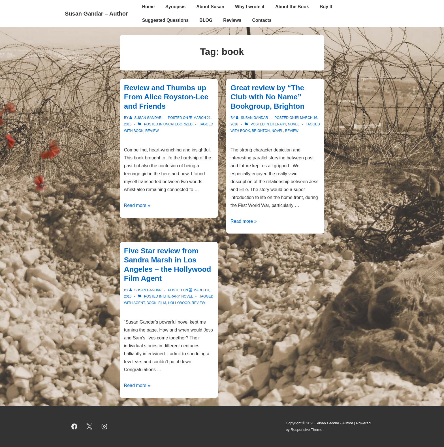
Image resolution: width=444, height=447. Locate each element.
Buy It (326, 6)
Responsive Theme (306, 429)
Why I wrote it (249, 6)
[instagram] (104, 427)
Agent (139, 303)
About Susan (210, 6)
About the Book (292, 6)
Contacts (261, 20)
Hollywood (179, 303)
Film (162, 303)
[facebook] (74, 427)
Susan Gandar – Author (96, 13)
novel (293, 124)
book (139, 131)
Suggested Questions (165, 20)
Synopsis (175, 6)
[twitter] (89, 427)
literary (278, 124)
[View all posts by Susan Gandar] (146, 118)
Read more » (137, 205)
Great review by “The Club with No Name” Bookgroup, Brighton (267, 97)
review (152, 131)
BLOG (205, 20)
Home (148, 6)
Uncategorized (178, 124)
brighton (261, 131)
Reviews (232, 20)
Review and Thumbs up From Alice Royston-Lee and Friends (166, 97)
